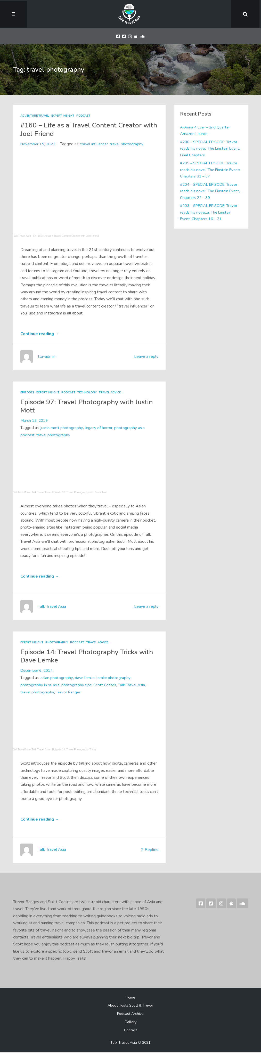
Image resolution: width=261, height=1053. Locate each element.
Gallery (130, 1022)
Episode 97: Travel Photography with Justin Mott (79, 406)
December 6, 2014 (37, 671)
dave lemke (85, 678)
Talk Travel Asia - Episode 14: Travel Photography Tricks (64, 750)
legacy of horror (98, 428)
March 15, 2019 (34, 421)
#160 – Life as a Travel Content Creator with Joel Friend (83, 129)
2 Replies (149, 850)
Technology (89, 393)
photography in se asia (40, 685)
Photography (57, 643)
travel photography (128, 144)
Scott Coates (105, 685)
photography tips (77, 685)
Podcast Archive (130, 1014)
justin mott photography (61, 428)
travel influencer (95, 144)
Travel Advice (112, 393)
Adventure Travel (35, 116)
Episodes (27, 393)
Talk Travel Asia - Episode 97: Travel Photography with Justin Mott (69, 492)
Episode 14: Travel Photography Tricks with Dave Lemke (81, 656)
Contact (130, 1030)
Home (130, 998)
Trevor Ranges (68, 692)
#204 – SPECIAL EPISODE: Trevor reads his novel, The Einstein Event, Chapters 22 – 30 (211, 191)
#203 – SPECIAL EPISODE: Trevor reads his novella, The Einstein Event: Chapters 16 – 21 (210, 212)
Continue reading (39, 334)
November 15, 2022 (38, 144)
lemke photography (114, 678)
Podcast (84, 116)
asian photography (56, 678)
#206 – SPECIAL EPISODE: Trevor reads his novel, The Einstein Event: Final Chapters (211, 148)
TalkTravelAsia (21, 492)
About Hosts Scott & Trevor (130, 1006)
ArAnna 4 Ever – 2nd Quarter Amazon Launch (205, 130)
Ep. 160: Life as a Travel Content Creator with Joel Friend (66, 235)
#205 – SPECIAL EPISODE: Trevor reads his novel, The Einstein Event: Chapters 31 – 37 (211, 169)
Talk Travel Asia (22, 235)
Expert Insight (63, 116)
